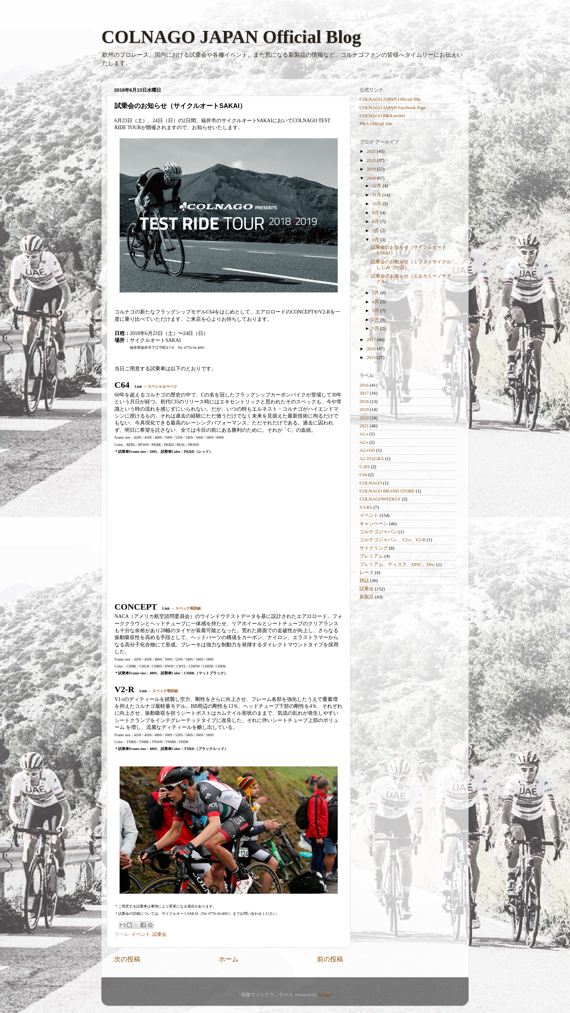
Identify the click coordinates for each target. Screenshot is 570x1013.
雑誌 (364, 580)
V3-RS (366, 507)
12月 (377, 185)
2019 (371, 169)
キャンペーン (374, 523)
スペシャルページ (162, 386)
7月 (376, 230)
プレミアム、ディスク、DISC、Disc (397, 564)
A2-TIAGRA (372, 458)
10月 (377, 203)
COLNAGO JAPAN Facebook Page (393, 107)
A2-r (364, 442)
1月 (376, 328)
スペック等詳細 (188, 608)
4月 (376, 301)
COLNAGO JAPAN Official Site (390, 99)
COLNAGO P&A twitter (382, 115)
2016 (371, 348)
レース (367, 572)
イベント (140, 934)
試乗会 (159, 934)
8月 (376, 221)
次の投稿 (127, 959)
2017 (371, 339)
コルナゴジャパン (378, 531)
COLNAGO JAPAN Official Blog (231, 37)
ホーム (228, 959)
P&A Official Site (376, 123)
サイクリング (374, 548)
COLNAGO (371, 483)
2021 (371, 151)
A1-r (364, 433)
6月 (376, 239)
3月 (376, 310)
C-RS (365, 466)
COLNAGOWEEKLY (380, 499)
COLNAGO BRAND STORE (387, 491)
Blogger (325, 994)
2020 (371, 160)
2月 (376, 319)
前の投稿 (330, 959)
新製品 (367, 596)
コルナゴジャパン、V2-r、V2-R (393, 539)
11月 (377, 195)
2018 (371, 178)
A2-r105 (367, 450)
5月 (376, 292)
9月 (376, 212)
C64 (363, 474)
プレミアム (371, 556)
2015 (371, 357)
